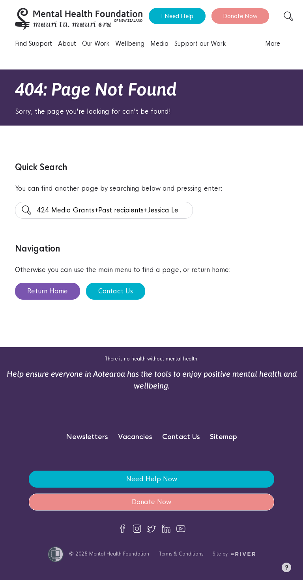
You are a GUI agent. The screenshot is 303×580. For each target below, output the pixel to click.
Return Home (47, 291)
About (67, 43)
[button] (286, 569)
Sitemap (223, 437)
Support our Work (200, 43)
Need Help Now (151, 479)
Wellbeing (129, 43)
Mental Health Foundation (119, 553)
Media (159, 43)
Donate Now (240, 16)
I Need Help (177, 16)
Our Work (95, 43)
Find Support (33, 43)
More (272, 43)
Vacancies (135, 437)
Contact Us (115, 291)
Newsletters (87, 437)
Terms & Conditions (181, 553)
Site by (234, 553)
